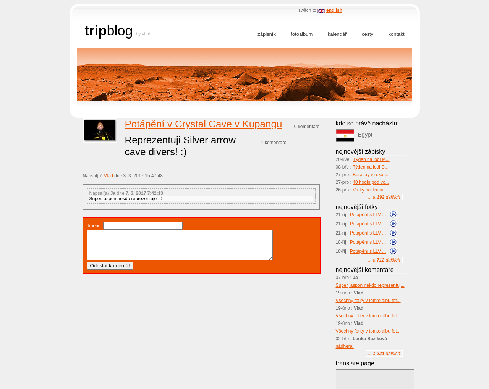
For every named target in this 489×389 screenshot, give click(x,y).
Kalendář (337, 34)
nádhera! (345, 346)
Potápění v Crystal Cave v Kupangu (203, 124)
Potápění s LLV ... (368, 214)
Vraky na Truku (368, 190)
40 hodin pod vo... (371, 182)
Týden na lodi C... (371, 167)
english (334, 10)
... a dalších (384, 197)
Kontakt (397, 34)
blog (120, 31)
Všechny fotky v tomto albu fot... (368, 300)
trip (96, 31)
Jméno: (94, 225)
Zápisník (266, 34)
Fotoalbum (302, 34)
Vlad (108, 175)
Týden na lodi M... (371, 159)
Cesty (367, 34)
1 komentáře (274, 142)
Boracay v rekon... (371, 174)
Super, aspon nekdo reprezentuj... (370, 285)
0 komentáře (307, 126)
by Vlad (143, 34)
